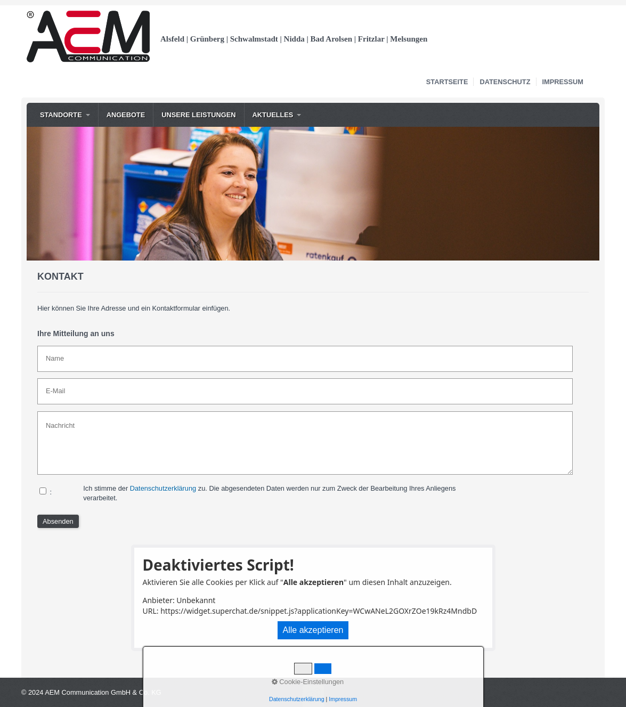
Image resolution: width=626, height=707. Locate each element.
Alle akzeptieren (313, 630)
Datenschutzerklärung (163, 488)
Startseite (447, 82)
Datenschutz (504, 82)
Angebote (126, 115)
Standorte (61, 115)
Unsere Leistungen (198, 115)
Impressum (563, 82)
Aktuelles (273, 115)
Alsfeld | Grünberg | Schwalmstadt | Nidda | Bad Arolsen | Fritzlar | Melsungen (293, 39)
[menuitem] (65, 115)
